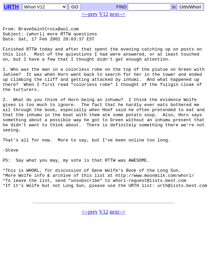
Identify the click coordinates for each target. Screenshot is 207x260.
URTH (11, 7)
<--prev (90, 14)
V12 (104, 14)
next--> (117, 14)
